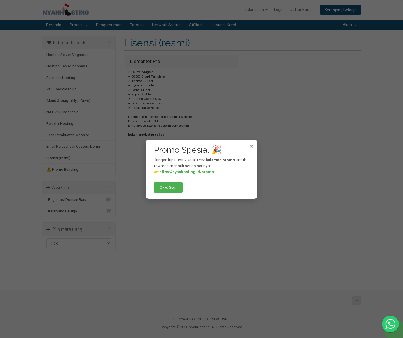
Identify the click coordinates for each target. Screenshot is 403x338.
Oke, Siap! (168, 187)
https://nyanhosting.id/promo (187, 172)
